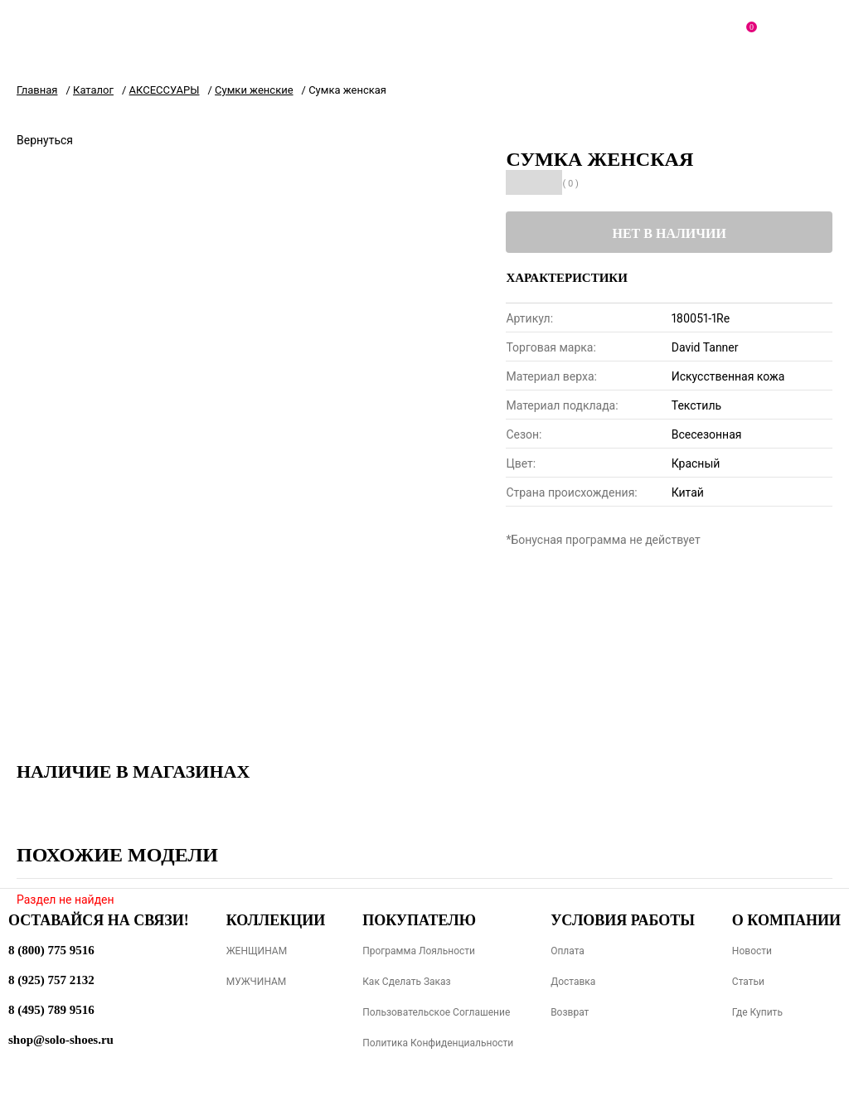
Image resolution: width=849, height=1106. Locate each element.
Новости (752, 951)
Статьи (748, 981)
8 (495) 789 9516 (51, 1009)
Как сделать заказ (406, 981)
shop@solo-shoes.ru (61, 1039)
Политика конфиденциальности (437, 1043)
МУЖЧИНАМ (256, 981)
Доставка (573, 981)
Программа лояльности (418, 951)
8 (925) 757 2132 (51, 980)
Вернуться (45, 140)
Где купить (757, 1012)
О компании (786, 920)
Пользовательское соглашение (436, 1012)
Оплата (568, 951)
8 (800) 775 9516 (51, 950)
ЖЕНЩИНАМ (256, 951)
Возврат (570, 1012)
